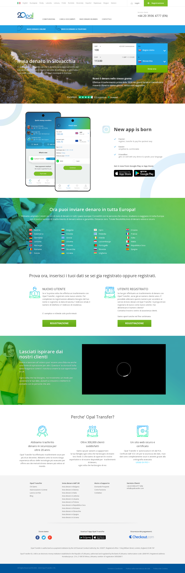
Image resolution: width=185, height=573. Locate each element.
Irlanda (99, 237)
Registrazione (158, 3)
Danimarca (36, 234)
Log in (137, 3)
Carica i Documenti (67, 19)
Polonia (67, 245)
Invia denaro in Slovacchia (71, 511)
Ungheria (100, 253)
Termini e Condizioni (115, 568)
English (25, 3)
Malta (131, 241)
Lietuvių (56, 3)
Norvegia (35, 245)
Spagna (131, 249)
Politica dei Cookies (160, 568)
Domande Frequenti (101, 487)
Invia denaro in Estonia (70, 490)
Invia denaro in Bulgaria (70, 487)
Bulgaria (67, 230)
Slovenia (100, 249)
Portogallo (101, 245)
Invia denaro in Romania (71, 508)
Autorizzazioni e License (38, 490)
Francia (131, 234)
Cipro (98, 230)
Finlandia (100, 234)
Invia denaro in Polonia (70, 502)
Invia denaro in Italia (69, 493)
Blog (31, 496)
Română (71, 3)
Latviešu (49, 3)
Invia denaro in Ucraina (70, 517)
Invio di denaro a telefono (73, 29)
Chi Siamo (33, 487)
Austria (34, 230)
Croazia (131, 230)
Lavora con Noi (35, 493)
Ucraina (67, 253)
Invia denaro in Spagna (70, 514)
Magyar (106, 3)
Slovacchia (68, 249)
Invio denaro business (89, 19)
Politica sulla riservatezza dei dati (138, 568)
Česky (41, 3)
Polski (64, 3)
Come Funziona (48, 19)
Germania (36, 237)
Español (88, 3)
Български (33, 3)
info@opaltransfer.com (135, 488)
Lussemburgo (102, 241)
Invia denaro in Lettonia (70, 496)
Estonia (67, 234)
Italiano (113, 3)
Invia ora (152, 68)
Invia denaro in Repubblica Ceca (73, 505)
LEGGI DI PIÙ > (143, 462)
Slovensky (79, 3)
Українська (97, 3)
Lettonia (35, 241)
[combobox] (153, 50)
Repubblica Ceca (135, 245)
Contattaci (107, 19)
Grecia (66, 237)
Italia (130, 237)
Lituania (67, 241)
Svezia (34, 253)
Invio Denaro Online (36, 29)
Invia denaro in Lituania (70, 499)
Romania (35, 249)
